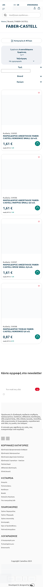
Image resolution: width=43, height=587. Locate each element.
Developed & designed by (21, 585)
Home (3, 21)
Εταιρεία (4, 482)
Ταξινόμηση (22, 58)
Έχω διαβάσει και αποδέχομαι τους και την (21, 395)
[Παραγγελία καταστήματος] (22, 61)
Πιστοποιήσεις (6, 486)
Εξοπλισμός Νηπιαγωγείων (10, 453)
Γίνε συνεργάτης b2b (8, 500)
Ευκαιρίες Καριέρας (8, 497)
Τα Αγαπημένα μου (7, 544)
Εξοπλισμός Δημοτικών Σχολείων (12, 457)
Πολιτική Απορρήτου (28, 397)
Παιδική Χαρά (5, 464)
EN (15, 5)
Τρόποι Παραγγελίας (8, 511)
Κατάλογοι (4, 489)
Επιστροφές (5, 522)
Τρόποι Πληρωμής (7, 515)
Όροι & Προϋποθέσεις (8, 526)
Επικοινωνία (5, 547)
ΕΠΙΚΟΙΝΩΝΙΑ (32, 5)
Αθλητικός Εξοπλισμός (9, 468)
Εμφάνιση (21, 52)
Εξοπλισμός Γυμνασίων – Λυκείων (12, 460)
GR (18, 5)
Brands (3, 493)
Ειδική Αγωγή (5, 471)
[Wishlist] (39, 92)
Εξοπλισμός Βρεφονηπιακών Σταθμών (14, 450)
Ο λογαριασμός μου (8, 540)
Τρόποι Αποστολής (7, 518)
